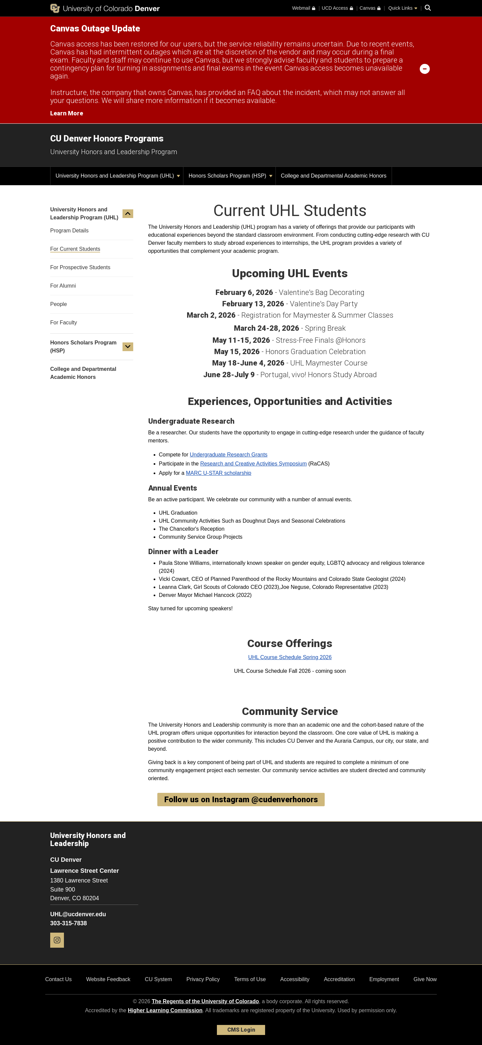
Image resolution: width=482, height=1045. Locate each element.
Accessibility (294, 979)
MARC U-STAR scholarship (218, 473)
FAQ (253, 92)
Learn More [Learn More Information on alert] (66, 113)
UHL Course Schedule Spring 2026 (290, 657)
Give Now (425, 979)
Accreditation (339, 979)
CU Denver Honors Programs (107, 138)
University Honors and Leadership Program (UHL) (118, 176)
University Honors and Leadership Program (113, 152)
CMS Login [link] (241, 1030)
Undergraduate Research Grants (228, 454)
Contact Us (58, 979)
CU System (158, 979)
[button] (128, 213)
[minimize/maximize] (425, 68)
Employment (384, 979)
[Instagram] (59, 950)
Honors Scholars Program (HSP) (230, 176)
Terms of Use (250, 979)
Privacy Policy (203, 979)
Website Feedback (108, 979)
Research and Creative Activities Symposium (253, 463)
